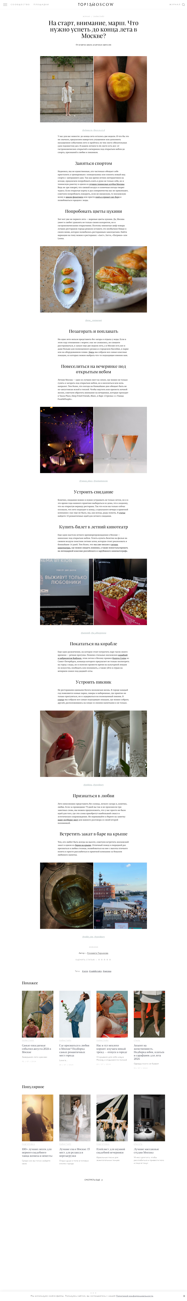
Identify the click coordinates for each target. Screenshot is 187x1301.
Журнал (175, 4)
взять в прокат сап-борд (108, 197)
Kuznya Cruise (119, 658)
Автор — (93, 953)
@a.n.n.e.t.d (99, 130)
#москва (107, 971)
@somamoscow (101, 480)
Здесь (91, 352)
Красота (138, 1144)
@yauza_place (86, 480)
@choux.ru (87, 130)
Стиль (137, 1040)
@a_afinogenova (98, 632)
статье (122, 512)
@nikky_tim (87, 936)
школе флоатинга (74, 197)
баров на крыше (83, 845)
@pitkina (87, 784)
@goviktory (98, 784)
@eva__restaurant (93, 320)
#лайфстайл (95, 971)
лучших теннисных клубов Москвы (106, 184)
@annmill (85, 632)
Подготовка (28, 1144)
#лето (85, 971)
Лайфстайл (28, 1040)
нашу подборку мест (68, 819)
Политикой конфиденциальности (134, 1296)
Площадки (41, 4)
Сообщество (20, 4)
